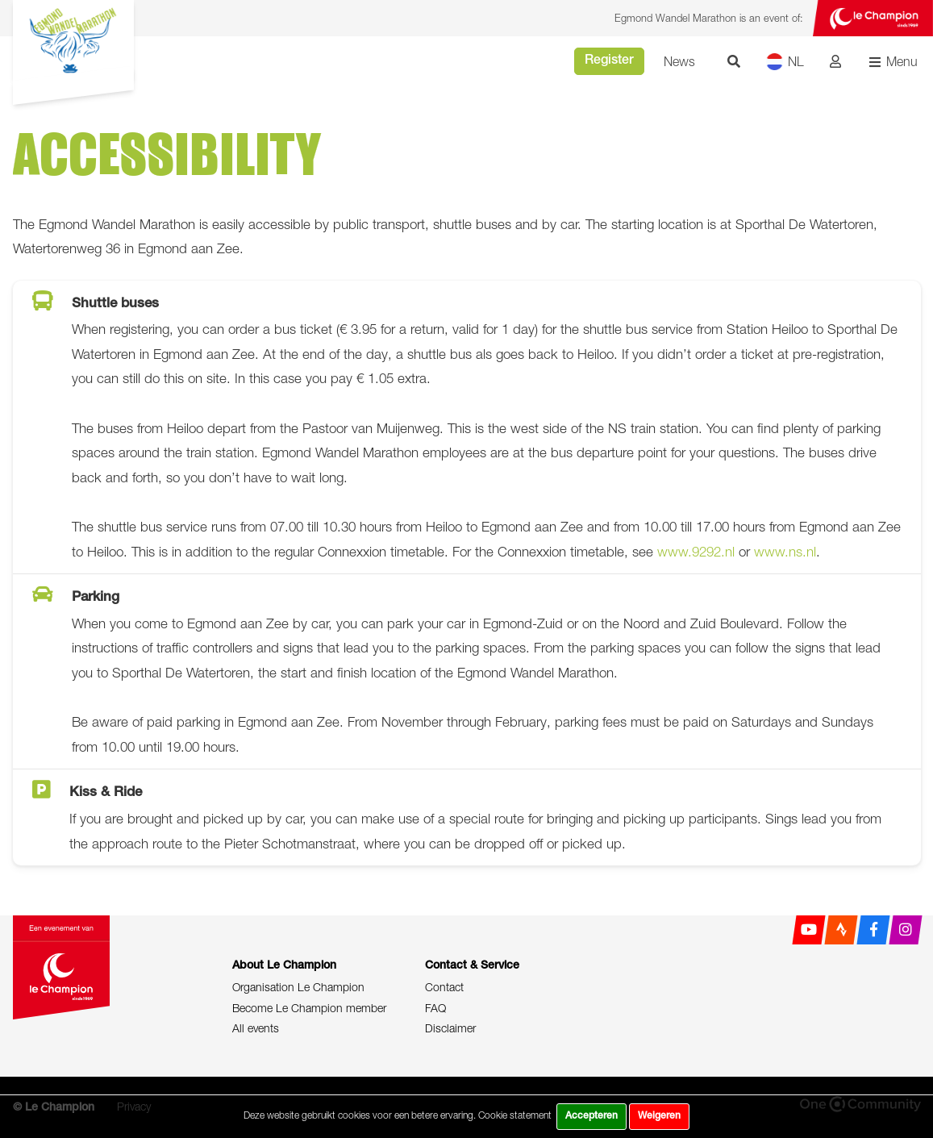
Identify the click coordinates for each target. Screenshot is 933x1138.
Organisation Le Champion (298, 987)
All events (255, 1028)
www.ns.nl (785, 552)
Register (609, 61)
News (679, 61)
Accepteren (591, 1116)
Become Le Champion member (309, 1008)
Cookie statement (515, 1115)
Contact (444, 987)
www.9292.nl (696, 552)
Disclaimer (450, 1028)
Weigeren (659, 1116)
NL (785, 61)
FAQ (435, 1008)
